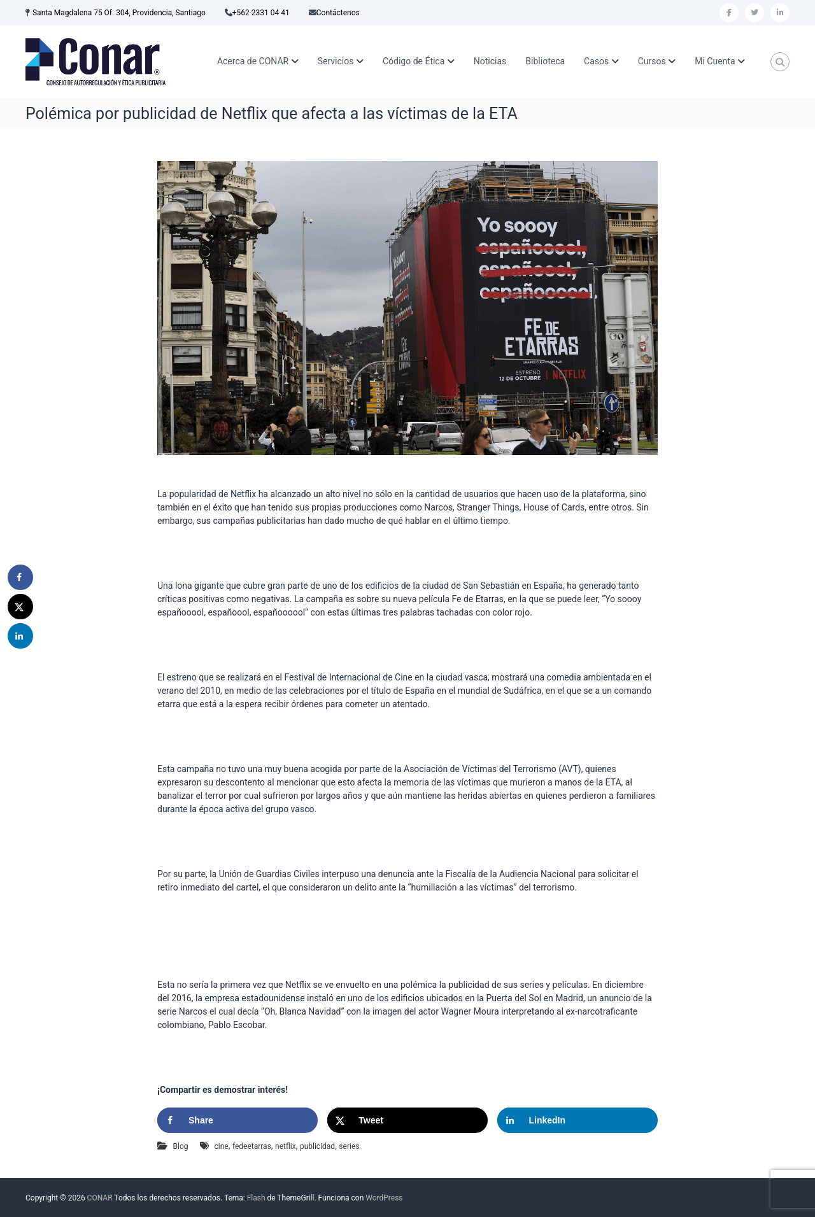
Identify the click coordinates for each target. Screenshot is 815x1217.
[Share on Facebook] (237, 1120)
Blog (180, 1146)
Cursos (652, 61)
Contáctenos (338, 12)
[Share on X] (407, 1120)
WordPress (383, 1197)
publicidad (317, 1146)
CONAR (100, 1197)
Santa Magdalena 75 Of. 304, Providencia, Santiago (119, 12)
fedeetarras (251, 1146)
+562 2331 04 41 (261, 12)
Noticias (490, 61)
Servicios (336, 61)
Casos (596, 61)
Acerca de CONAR (252, 61)
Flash (256, 1197)
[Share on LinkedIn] (577, 1120)
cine (221, 1146)
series (349, 1146)
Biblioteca (545, 61)
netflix (285, 1146)
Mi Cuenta (715, 61)
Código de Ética (413, 61)
